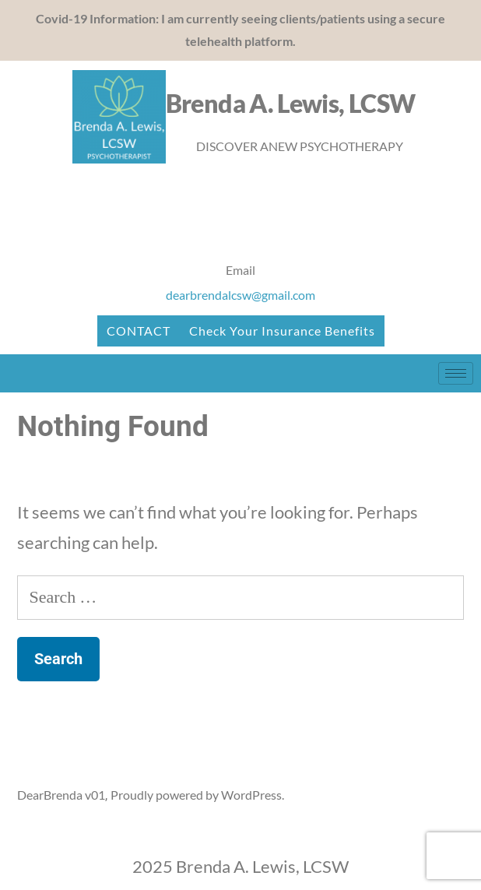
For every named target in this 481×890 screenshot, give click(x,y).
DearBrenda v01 (61, 795)
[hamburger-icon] (455, 373)
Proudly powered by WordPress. (197, 795)
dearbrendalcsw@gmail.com (240, 294)
